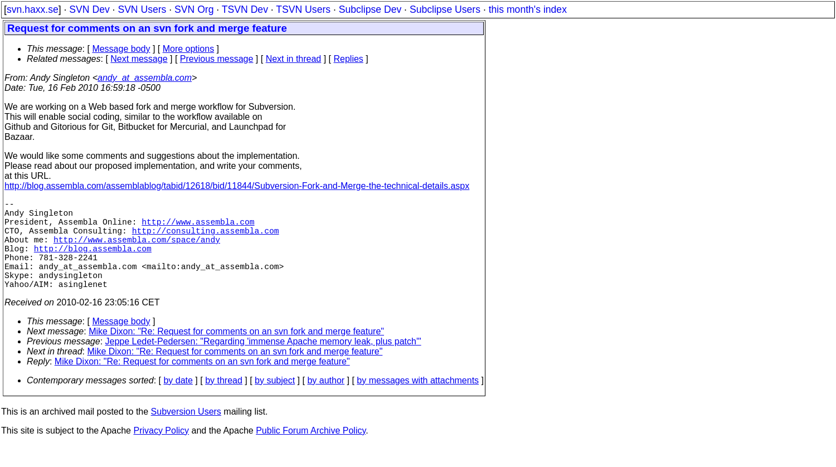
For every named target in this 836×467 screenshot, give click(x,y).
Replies (348, 59)
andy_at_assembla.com (145, 77)
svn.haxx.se (33, 9)
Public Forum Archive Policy (311, 453)
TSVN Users (303, 9)
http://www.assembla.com (198, 228)
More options (189, 48)
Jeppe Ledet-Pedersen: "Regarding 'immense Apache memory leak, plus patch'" (263, 363)
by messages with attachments (418, 402)
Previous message (217, 59)
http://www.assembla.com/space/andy (137, 250)
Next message (138, 59)
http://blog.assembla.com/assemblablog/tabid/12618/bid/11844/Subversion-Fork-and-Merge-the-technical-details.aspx (236, 186)
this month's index (528, 9)
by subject (275, 402)
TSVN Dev (245, 9)
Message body (121, 48)
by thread (223, 402)
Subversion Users (186, 434)
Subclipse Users (445, 9)
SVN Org (193, 9)
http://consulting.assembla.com (205, 239)
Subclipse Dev (370, 9)
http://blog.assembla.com (93, 261)
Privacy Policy (161, 453)
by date (177, 402)
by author (325, 402)
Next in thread (294, 59)
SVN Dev (89, 9)
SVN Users (142, 9)
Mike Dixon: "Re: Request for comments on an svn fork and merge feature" (236, 353)
